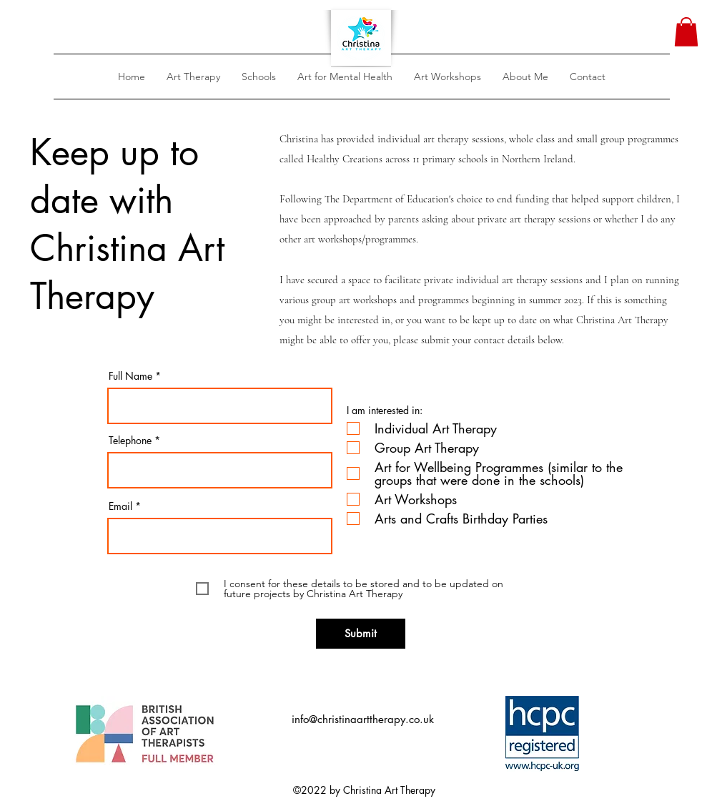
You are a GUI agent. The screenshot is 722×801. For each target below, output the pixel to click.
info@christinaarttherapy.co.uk (363, 719)
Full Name (130, 376)
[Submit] (360, 634)
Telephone (131, 441)
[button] (193, 76)
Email (120, 506)
